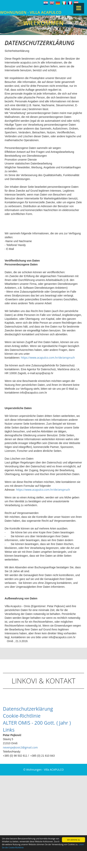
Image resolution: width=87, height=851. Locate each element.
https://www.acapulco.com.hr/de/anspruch (48, 357)
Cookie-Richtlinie (22, 715)
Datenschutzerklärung (28, 708)
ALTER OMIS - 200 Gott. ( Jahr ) (37, 722)
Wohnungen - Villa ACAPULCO (30, 12)
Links (8, 729)
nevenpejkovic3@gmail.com (20, 747)
